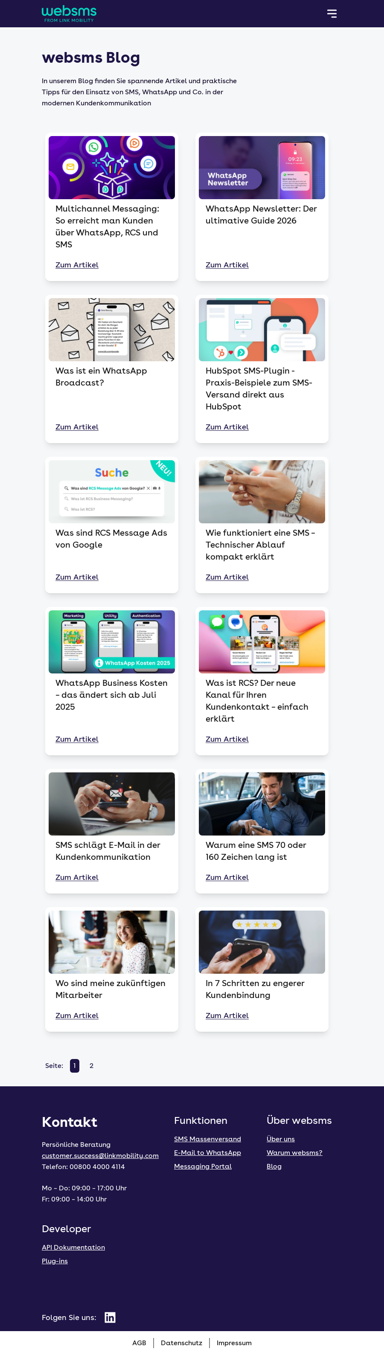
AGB (139, 1343)
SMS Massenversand (207, 1139)
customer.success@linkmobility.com (100, 1156)
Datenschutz (181, 1343)
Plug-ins (55, 1261)
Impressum (234, 1343)
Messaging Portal (203, 1166)
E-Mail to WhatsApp (207, 1153)
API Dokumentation (73, 1247)
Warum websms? (295, 1153)
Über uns (281, 1139)
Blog (274, 1166)
